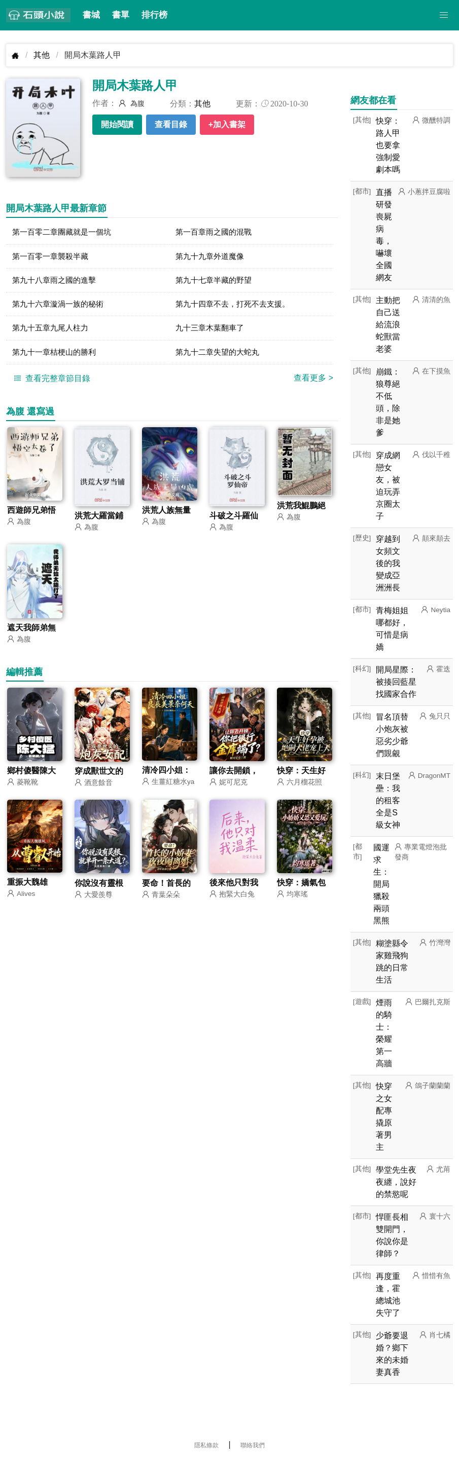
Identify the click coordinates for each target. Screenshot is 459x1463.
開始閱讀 (117, 124)
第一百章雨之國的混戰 (216, 232)
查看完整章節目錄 (50, 383)
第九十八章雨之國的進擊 (56, 282)
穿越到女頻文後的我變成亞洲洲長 (388, 563)
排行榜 (154, 15)
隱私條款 (206, 1445)
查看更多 (313, 383)
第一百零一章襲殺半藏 (52, 257)
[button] (444, 15)
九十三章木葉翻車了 (212, 331)
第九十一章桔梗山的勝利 (56, 356)
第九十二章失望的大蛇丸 (220, 356)
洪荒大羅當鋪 (99, 521)
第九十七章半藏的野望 (216, 282)
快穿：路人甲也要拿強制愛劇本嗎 (388, 145)
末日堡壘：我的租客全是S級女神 (388, 800)
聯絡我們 (252, 1445)
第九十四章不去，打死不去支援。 (236, 307)
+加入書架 (226, 124)
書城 (91, 15)
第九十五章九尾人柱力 (52, 331)
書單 (120, 15)
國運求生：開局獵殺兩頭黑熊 (381, 884)
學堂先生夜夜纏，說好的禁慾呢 (396, 1182)
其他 (41, 55)
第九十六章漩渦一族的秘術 (61, 307)
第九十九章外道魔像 (212, 257)
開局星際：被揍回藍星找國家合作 (396, 681)
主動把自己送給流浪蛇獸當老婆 (388, 324)
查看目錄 (171, 124)
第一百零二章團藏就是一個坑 (65, 232)
